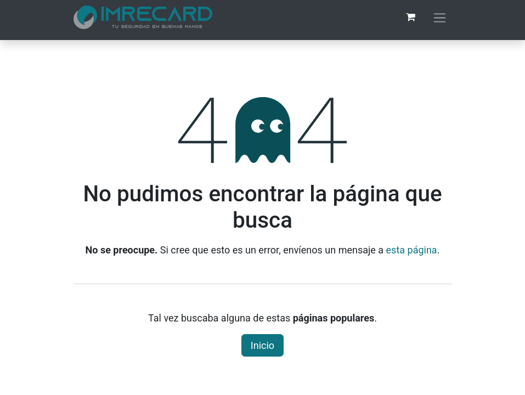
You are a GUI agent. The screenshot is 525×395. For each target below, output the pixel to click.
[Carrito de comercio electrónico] (411, 17)
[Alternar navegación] (439, 17)
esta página (411, 250)
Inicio (262, 345)
